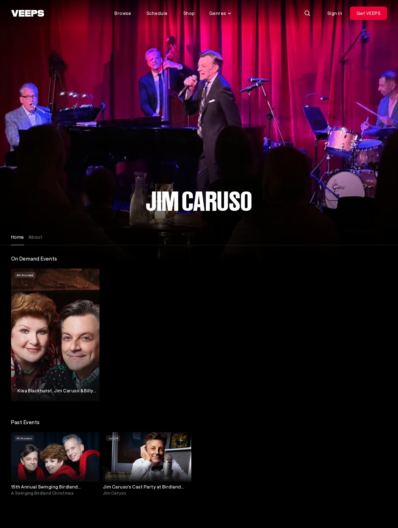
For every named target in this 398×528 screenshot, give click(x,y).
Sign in (334, 13)
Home (17, 237)
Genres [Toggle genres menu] (220, 13)
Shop (189, 13)
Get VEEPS (368, 13)
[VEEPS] (27, 13)
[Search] (307, 13)
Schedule (157, 13)
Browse (122, 13)
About (35, 237)
